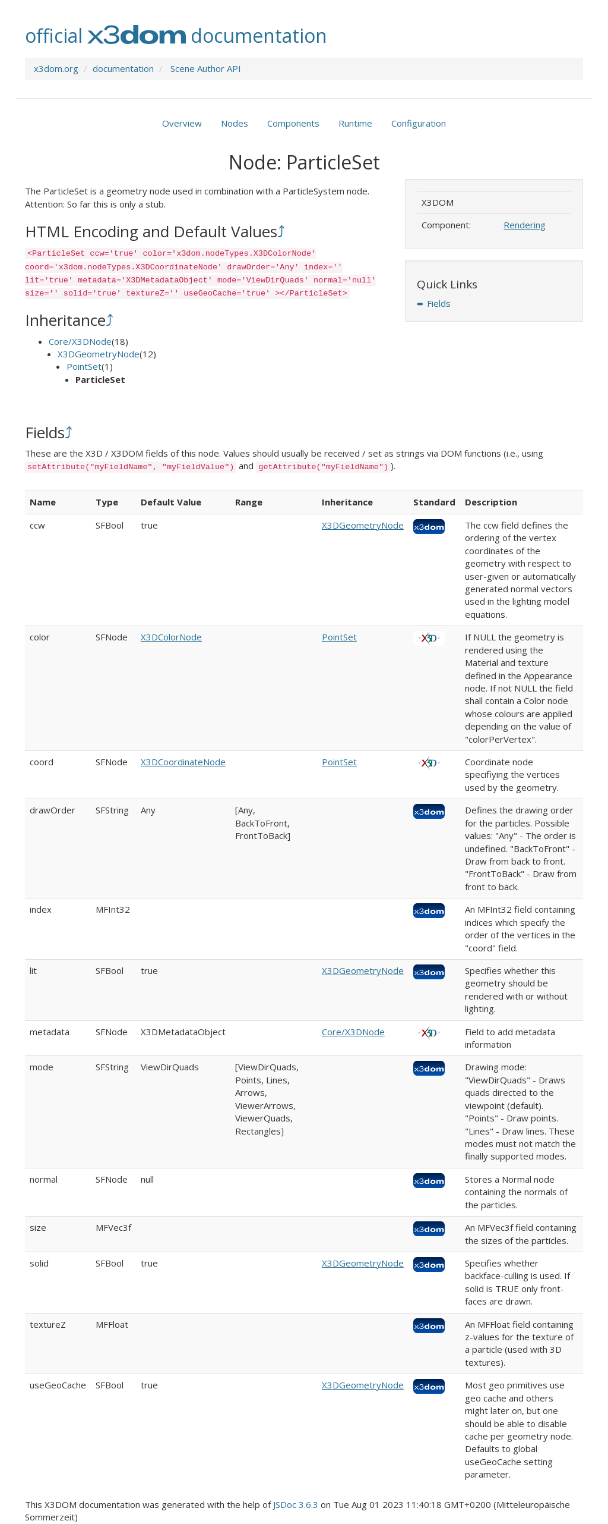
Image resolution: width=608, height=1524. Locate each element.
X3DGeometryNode (99, 354)
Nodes (234, 123)
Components (293, 123)
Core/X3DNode (80, 341)
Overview (182, 123)
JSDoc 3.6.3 (295, 1504)
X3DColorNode (171, 637)
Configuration (418, 123)
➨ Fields (434, 303)
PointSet (84, 366)
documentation (123, 68)
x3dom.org (56, 68)
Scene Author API (205, 68)
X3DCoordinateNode (183, 762)
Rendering (525, 225)
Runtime (355, 123)
